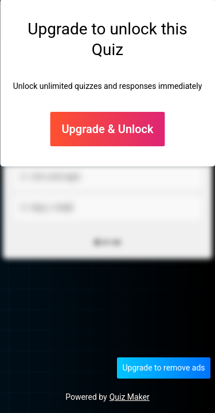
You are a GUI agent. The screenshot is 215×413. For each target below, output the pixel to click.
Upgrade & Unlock (107, 129)
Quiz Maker (130, 397)
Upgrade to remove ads (163, 367)
